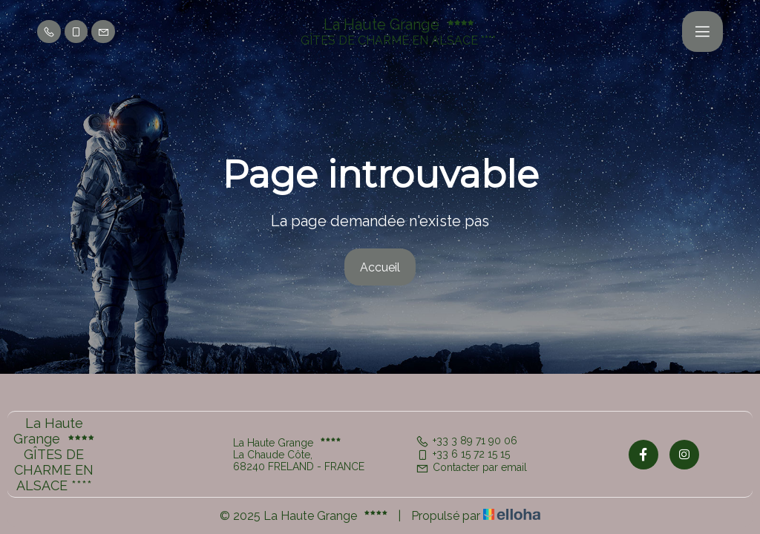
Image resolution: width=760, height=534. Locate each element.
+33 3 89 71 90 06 (466, 440)
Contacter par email (471, 467)
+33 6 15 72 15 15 (463, 454)
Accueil (380, 267)
